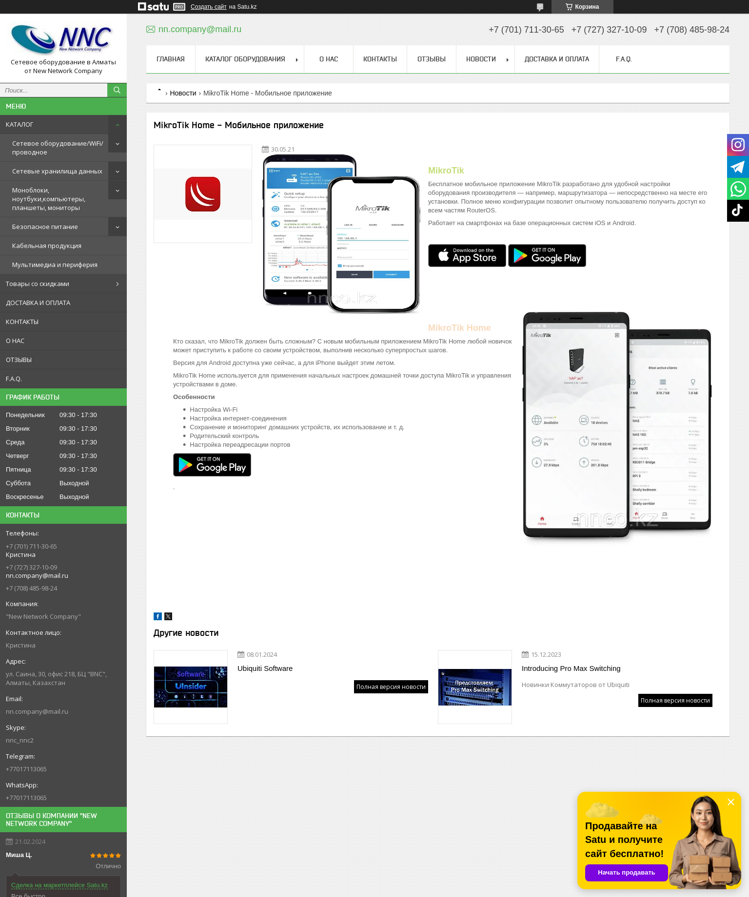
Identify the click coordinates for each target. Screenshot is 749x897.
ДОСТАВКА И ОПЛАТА (38, 302)
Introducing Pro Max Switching (571, 668)
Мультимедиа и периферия (55, 264)
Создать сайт (209, 6)
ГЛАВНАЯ (171, 59)
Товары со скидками (37, 283)
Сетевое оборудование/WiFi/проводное (57, 147)
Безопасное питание (45, 226)
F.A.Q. (14, 378)
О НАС (15, 340)
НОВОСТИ (481, 59)
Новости (183, 93)
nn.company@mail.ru (37, 711)
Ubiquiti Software (265, 668)
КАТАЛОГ (19, 124)
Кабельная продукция (46, 245)
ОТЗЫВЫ (19, 359)
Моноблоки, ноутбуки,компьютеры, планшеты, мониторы (48, 199)
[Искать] (117, 90)
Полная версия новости (391, 687)
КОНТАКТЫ (22, 321)
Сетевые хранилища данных (57, 171)
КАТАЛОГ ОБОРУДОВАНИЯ (245, 59)
